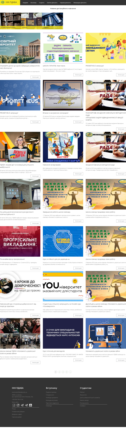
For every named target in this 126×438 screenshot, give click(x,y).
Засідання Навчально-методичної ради (100, 165)
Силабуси (82, 406)
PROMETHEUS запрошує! (95, 66)
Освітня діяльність (52, 2)
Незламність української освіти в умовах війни (103, 351)
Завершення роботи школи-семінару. (57, 212)
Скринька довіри (17, 417)
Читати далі (35, 77)
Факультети (83, 395)
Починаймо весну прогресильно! (12, 259)
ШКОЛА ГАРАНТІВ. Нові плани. (54, 66)
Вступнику (33, 2)
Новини (24, 27)
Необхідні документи (52, 397)
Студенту (41, 2)
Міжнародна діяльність (80, 2)
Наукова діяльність (65, 2)
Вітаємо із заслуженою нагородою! (55, 113)
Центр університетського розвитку (90, 397)
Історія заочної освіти (8, 27)
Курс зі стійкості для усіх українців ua (56, 259)
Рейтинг (82, 392)
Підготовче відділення (52, 403)
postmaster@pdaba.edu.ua (19, 392)
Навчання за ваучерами (52, 165)
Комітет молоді (84, 400)
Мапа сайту (15, 402)
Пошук (14, 409)
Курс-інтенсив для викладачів (54, 351)
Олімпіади (49, 406)
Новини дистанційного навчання (63, 8)
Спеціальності (50, 395)
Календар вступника (52, 400)
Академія (25, 2)
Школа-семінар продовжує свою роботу (100, 212)
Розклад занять (84, 403)
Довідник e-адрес (17, 414)
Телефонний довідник (18, 411)
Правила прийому (51, 392)
